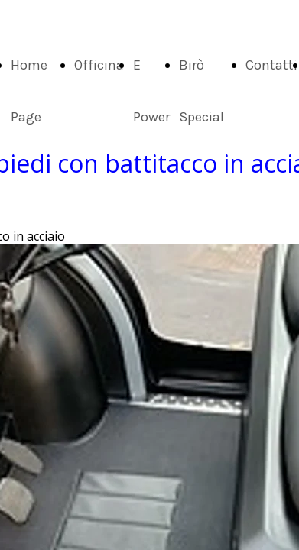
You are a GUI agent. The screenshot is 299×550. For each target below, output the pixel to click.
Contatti (271, 65)
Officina (99, 65)
